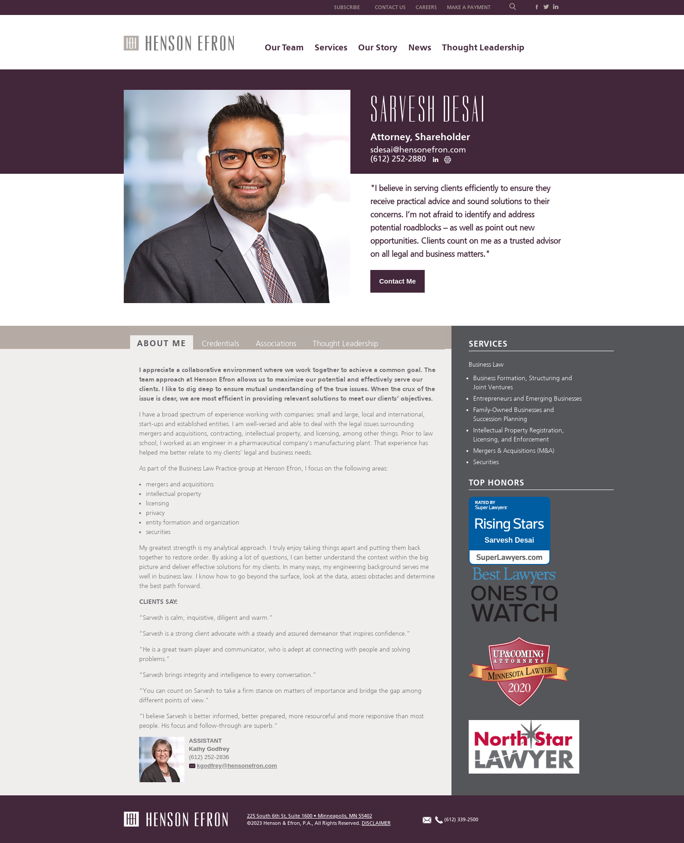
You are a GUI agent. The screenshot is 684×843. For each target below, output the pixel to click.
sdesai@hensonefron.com (418, 150)
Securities (486, 462)
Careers (426, 7)
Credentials (220, 343)
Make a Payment (468, 7)
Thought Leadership (483, 47)
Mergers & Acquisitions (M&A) (513, 451)
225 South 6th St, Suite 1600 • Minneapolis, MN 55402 (309, 816)
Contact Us (390, 7)
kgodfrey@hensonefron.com (237, 765)
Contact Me (397, 281)
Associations (276, 343)
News (419, 47)
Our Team (284, 47)
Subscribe (347, 7)
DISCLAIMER (376, 823)
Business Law (486, 364)
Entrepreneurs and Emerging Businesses (527, 398)
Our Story (378, 47)
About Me (161, 343)
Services (331, 47)
